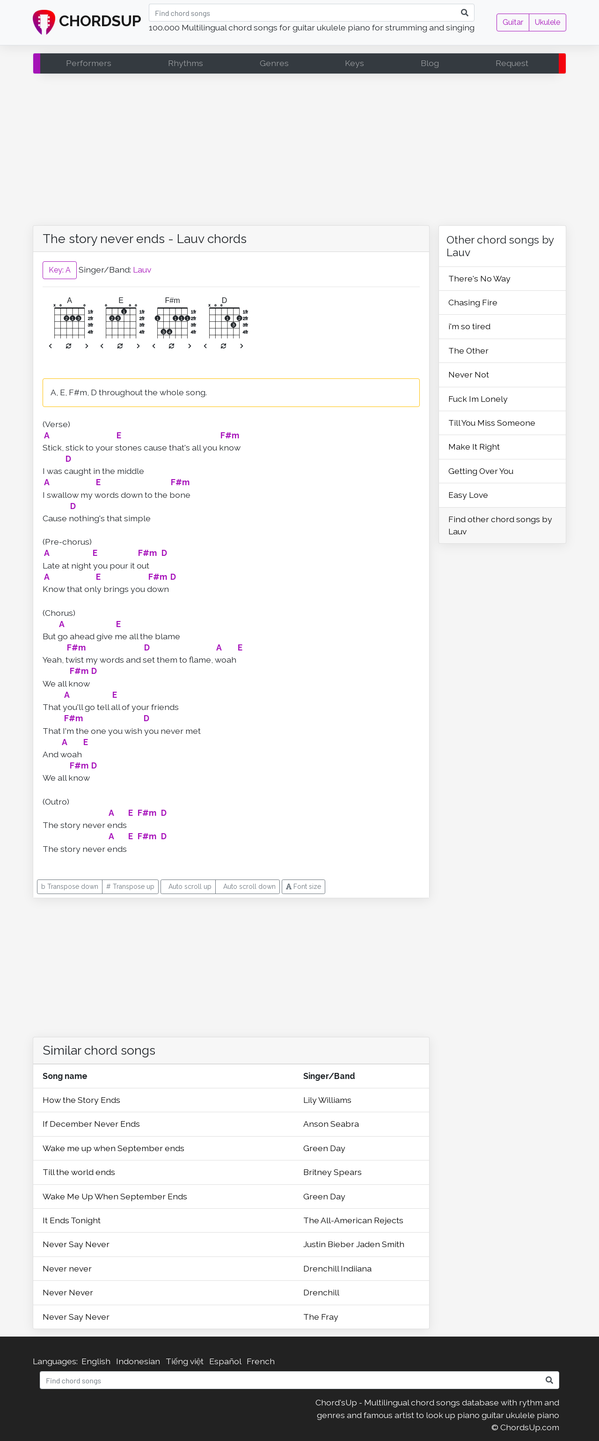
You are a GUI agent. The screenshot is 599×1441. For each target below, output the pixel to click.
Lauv (142, 269)
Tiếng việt (185, 1361)
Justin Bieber (329, 1244)
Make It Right (474, 446)
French (261, 1361)
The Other (468, 350)
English (95, 1361)
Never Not (468, 374)
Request (512, 63)
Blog (430, 63)
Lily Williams (327, 1100)
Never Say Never (76, 1244)
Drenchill (322, 1268)
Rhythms (185, 63)
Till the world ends (79, 1172)
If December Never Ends (91, 1124)
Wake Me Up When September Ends (115, 1196)
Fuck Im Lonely (478, 399)
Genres (274, 63)
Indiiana (356, 1268)
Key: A (60, 270)
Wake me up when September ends (113, 1148)
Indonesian (138, 1361)
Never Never (68, 1292)
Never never (67, 1268)
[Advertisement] (299, 151)
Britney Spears (332, 1172)
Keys (354, 63)
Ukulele (547, 22)
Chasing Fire (472, 302)
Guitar (513, 22)
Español (225, 1361)
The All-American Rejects (353, 1220)
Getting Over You (480, 471)
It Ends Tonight (72, 1220)
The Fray (320, 1317)
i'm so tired (469, 326)
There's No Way (479, 278)
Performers (88, 63)
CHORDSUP (87, 22)
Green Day (324, 1148)
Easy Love (468, 495)
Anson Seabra (331, 1124)
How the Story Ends (81, 1100)
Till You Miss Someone (491, 423)
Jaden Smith (380, 1244)
